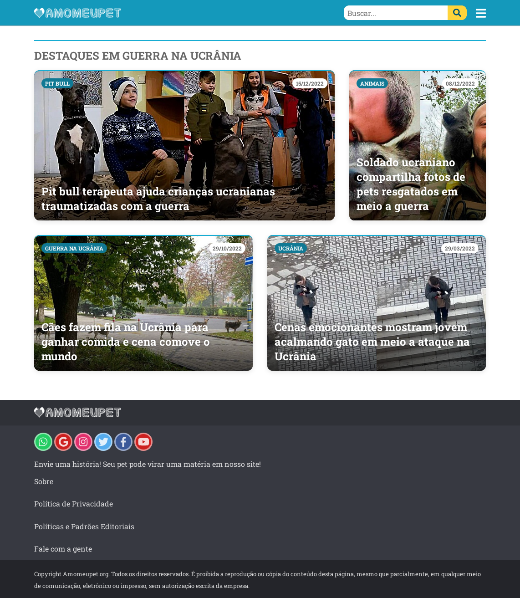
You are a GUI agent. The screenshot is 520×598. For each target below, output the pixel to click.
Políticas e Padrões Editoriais (84, 526)
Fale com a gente (63, 548)
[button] (481, 13)
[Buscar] (457, 12)
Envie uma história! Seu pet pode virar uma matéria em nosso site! (147, 464)
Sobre (43, 481)
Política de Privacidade (73, 503)
